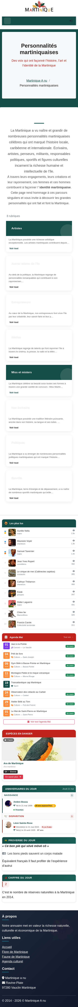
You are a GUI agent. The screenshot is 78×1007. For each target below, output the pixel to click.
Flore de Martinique (15, 952)
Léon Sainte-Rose (23, 823)
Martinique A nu (36, 80)
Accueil (7, 947)
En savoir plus (13, 777)
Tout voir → (68, 637)
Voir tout (13, 248)
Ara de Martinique (13, 763)
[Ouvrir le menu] (7, 21)
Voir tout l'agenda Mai (39, 722)
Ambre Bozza (20, 802)
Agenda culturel (12, 961)
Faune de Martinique (16, 956)
